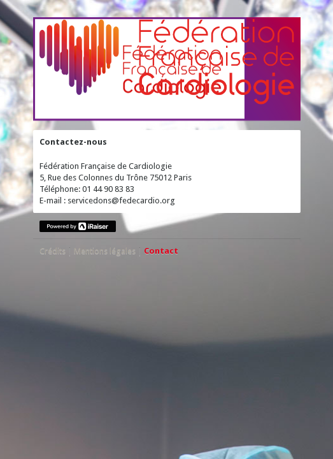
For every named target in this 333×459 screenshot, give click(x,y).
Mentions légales (105, 251)
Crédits (52, 251)
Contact (161, 251)
